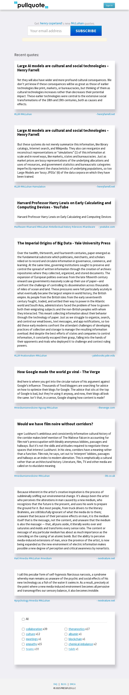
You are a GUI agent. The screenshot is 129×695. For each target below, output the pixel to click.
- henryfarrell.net (105, 114)
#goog (42, 407)
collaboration (34, 629)
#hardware (89, 227)
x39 (34, 629)
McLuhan (77, 23)
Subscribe (86, 30)
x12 (31, 634)
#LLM (17, 114)
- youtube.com (106, 227)
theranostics (77, 629)
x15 (32, 644)
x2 (80, 644)
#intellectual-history (60, 227)
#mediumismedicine (26, 407)
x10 (30, 649)
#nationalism (28, 355)
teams (30, 649)
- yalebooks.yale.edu (103, 355)
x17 (77, 629)
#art (16, 558)
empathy (31, 644)
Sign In (109, 5)
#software (20, 227)
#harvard (31, 227)
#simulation (38, 186)
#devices (77, 227)
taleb (72, 649)
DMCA (72, 684)
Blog (63, 684)
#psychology (21, 600)
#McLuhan (26, 114)
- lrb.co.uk (109, 476)
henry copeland (51, 23)
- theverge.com (106, 407)
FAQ (55, 684)
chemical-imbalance (81, 644)
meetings (32, 639)
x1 (31, 639)
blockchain (75, 639)
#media (23, 558)
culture (30, 634)
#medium (46, 558)
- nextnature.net (106, 558)
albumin (73, 634)
